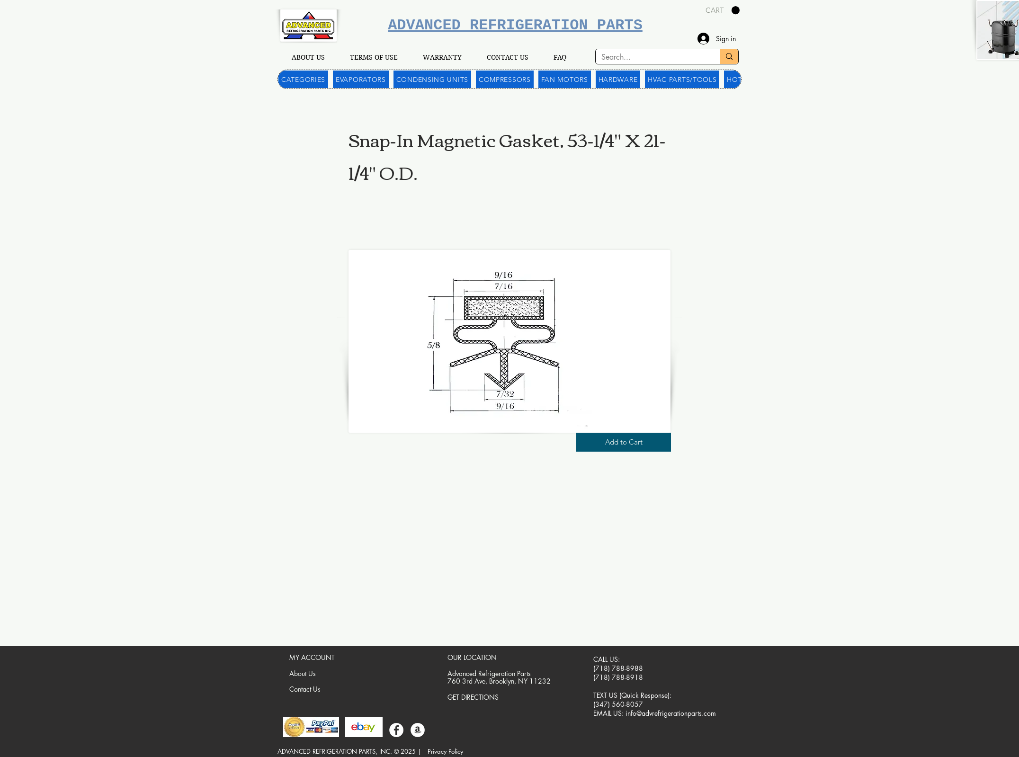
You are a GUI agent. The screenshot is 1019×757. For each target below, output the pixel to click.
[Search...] (650, 57)
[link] (723, 10)
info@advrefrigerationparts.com (671, 713)
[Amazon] (418, 730)
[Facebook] (396, 730)
